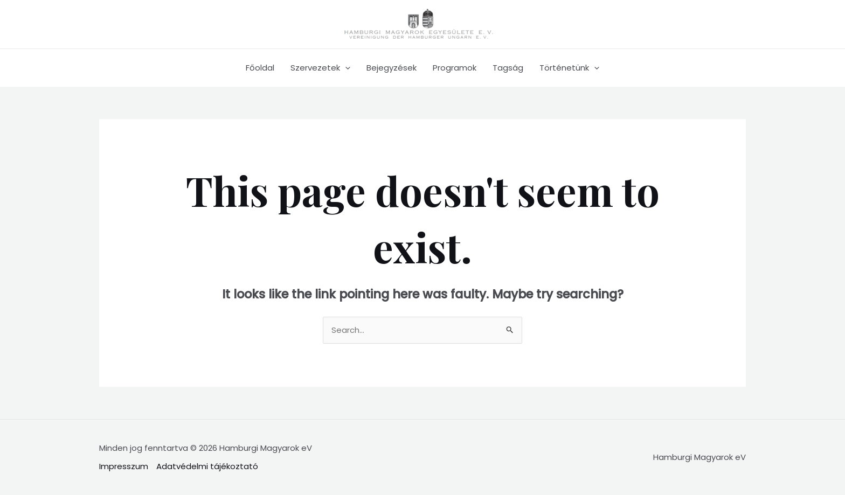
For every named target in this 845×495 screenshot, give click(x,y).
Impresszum (123, 466)
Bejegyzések (391, 67)
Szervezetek (320, 68)
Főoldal (260, 67)
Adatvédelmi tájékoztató (207, 466)
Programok (454, 67)
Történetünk (569, 68)
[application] (345, 68)
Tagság (508, 67)
